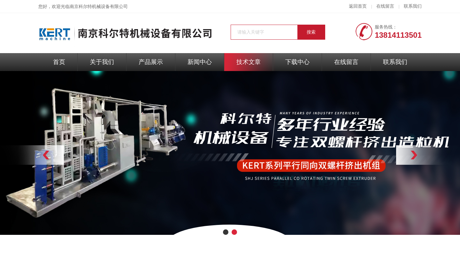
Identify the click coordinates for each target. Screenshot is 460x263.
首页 (59, 62)
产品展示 (151, 62)
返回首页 (358, 6)
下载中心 (297, 62)
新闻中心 (200, 62)
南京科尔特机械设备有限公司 (99, 6)
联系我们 (413, 6)
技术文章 (248, 62)
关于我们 (102, 62)
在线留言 (385, 6)
